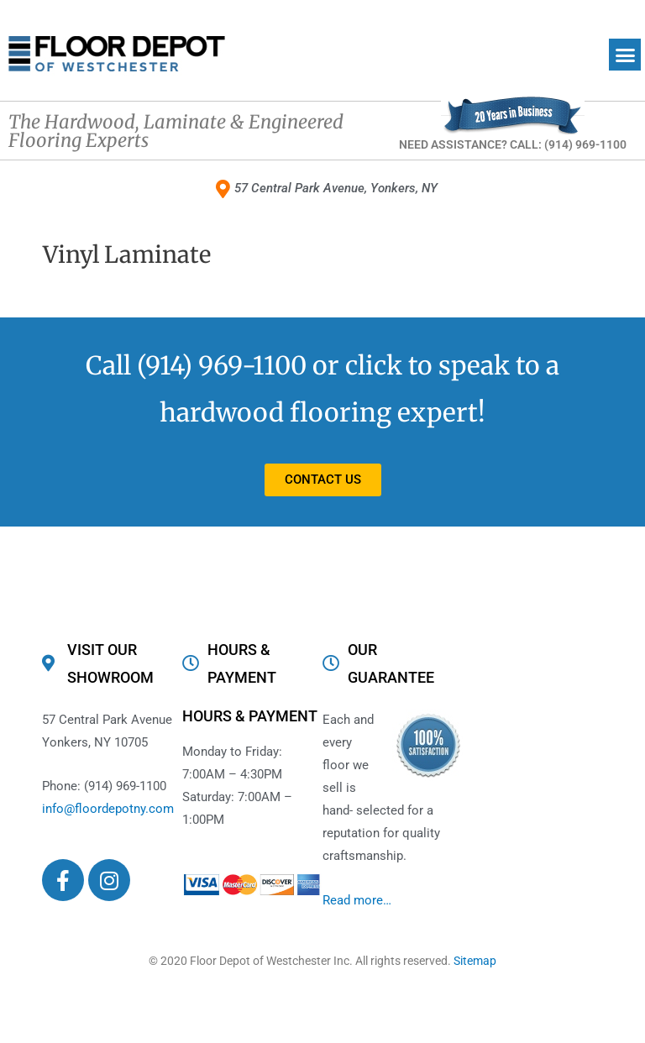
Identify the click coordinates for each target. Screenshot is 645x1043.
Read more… (356, 900)
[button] (625, 55)
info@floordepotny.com (108, 809)
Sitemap (475, 961)
